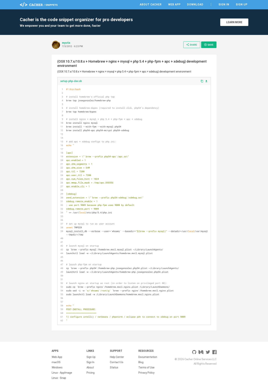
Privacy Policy (146, 372)
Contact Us (116, 362)
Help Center (117, 357)
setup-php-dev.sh (71, 81)
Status (114, 367)
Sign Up (241, 4)
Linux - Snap (59, 378)
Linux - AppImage (62, 372)
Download (195, 4)
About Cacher (151, 4)
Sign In (224, 4)
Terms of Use (146, 367)
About (90, 367)
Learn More (234, 22)
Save (208, 44)
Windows (57, 367)
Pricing (91, 372)
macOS (56, 362)
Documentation (147, 357)
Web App (174, 4)
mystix (66, 42)
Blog (140, 362)
